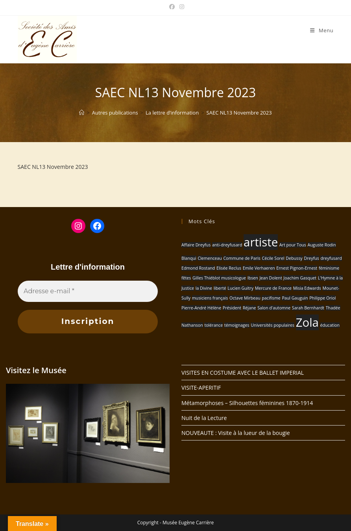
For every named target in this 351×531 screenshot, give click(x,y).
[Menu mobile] (321, 30)
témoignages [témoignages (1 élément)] (236, 325)
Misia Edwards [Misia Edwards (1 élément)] (307, 288)
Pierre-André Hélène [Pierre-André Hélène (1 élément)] (201, 308)
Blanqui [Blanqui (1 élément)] (188, 258)
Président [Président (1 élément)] (232, 308)
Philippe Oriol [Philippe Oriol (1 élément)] (322, 298)
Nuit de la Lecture (204, 418)
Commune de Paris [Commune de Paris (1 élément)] (241, 258)
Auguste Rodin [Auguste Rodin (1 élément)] (322, 245)
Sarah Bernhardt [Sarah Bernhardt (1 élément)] (308, 308)
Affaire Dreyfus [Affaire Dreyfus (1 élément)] (196, 245)
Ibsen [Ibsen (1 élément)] (253, 278)
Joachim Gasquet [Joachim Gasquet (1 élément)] (299, 278)
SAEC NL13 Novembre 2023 (239, 112)
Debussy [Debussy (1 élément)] (294, 258)
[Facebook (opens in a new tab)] (172, 6)
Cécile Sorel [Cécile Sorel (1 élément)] (273, 258)
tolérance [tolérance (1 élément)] (213, 325)
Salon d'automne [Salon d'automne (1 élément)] (273, 308)
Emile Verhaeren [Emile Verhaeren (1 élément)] (259, 268)
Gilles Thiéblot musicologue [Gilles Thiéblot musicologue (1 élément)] (219, 278)
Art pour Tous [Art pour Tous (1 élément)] (292, 245)
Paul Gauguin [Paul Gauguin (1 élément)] (295, 298)
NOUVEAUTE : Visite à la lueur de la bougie (235, 433)
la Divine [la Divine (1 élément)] (204, 288)
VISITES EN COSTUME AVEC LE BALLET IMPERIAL (242, 372)
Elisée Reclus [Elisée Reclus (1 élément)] (228, 268)
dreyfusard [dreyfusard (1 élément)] (331, 258)
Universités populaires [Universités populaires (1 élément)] (272, 325)
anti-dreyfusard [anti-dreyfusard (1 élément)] (227, 245)
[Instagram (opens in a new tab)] (180, 6)
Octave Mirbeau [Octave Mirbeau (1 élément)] (244, 298)
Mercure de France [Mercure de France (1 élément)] (273, 288)
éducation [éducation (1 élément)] (330, 325)
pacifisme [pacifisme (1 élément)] (271, 298)
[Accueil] (81, 112)
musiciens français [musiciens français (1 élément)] (210, 298)
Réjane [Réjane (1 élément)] (249, 308)
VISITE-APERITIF (201, 387)
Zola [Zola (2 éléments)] (307, 322)
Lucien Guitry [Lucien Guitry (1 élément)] (240, 288)
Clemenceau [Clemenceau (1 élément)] (210, 258)
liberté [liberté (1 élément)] (220, 288)
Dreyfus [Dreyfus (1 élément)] (311, 258)
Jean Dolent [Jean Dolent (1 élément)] (270, 278)
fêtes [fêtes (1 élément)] (186, 278)
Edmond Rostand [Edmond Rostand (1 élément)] (198, 268)
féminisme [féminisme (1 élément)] (329, 268)
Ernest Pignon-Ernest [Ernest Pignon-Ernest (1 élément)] (296, 268)
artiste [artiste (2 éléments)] (261, 242)
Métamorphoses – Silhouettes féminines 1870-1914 (247, 403)
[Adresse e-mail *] (88, 291)
